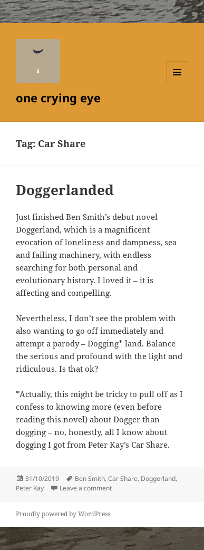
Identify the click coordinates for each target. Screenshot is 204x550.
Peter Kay (30, 488)
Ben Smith (90, 478)
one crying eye (58, 97)
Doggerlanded (65, 189)
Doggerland (158, 478)
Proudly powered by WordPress (63, 513)
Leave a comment (86, 488)
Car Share (123, 478)
